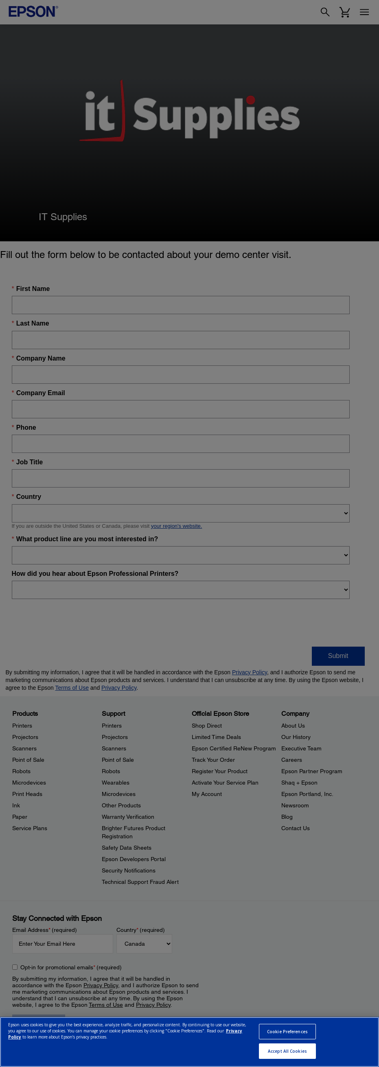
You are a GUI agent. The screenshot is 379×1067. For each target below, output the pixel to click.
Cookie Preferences (287, 1031)
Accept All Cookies (287, 1051)
